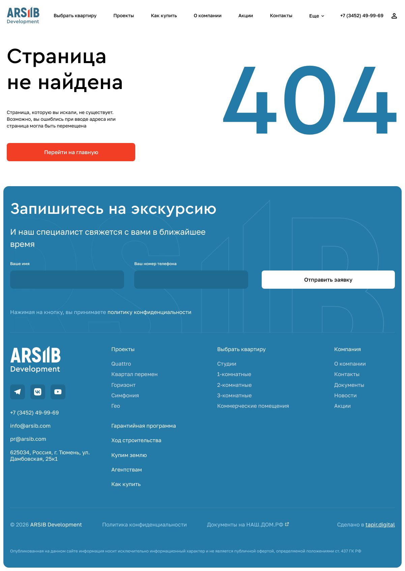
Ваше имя (20, 263)
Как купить (164, 16)
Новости (345, 395)
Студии (226, 364)
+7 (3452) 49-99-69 (361, 16)
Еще (317, 15)
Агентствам (126, 469)
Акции (245, 16)
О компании (208, 16)
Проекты (123, 16)
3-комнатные (234, 395)
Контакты (281, 16)
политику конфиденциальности (150, 312)
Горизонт (123, 385)
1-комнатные (234, 374)
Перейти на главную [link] (71, 152)
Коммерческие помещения (253, 406)
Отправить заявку (328, 279)
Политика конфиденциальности (144, 524)
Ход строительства (136, 440)
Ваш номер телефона (155, 263)
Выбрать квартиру (75, 16)
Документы (349, 385)
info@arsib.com (30, 426)
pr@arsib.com (28, 439)
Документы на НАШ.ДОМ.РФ (248, 524)
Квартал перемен (134, 374)
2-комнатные (234, 385)
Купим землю (129, 455)
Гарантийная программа (143, 426)
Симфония (125, 395)
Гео (115, 406)
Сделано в (366, 524)
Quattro (121, 364)
